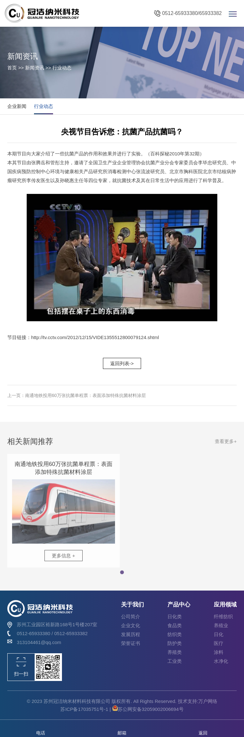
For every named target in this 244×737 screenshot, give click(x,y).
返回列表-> (122, 363)
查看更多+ (226, 443)
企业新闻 (16, 106)
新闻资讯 (34, 67)
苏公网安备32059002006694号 (148, 709)
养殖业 (221, 625)
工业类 (174, 661)
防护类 (174, 643)
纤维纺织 (223, 616)
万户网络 (207, 701)
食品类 (174, 625)
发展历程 (130, 634)
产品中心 (178, 604)
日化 (218, 634)
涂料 (218, 652)
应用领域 (225, 604)
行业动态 (43, 106)
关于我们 (132, 604)
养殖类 (174, 652)
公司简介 (130, 616)
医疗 (218, 643)
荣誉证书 (130, 643)
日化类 (174, 616)
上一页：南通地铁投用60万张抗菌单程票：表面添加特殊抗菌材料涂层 (76, 395)
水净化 (221, 661)
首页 (12, 67)
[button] (122, 575)
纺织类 (174, 634)
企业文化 (130, 625)
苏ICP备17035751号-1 (84, 709)
